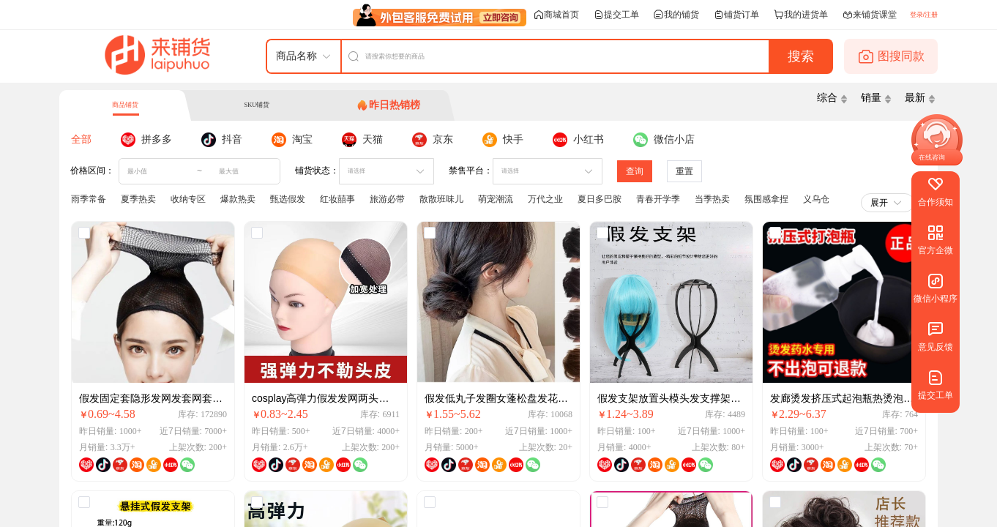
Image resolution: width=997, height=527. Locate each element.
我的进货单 (801, 15)
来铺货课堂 (870, 15)
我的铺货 (676, 15)
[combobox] (379, 171)
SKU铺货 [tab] (256, 104)
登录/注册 (924, 14)
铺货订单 (736, 15)
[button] (928, 157)
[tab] (389, 105)
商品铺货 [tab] (125, 104)
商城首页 (556, 15)
